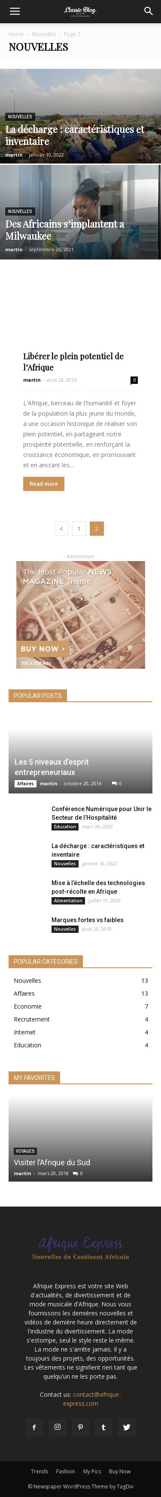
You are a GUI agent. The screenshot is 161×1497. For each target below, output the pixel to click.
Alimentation (68, 901)
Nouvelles (44, 34)
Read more (44, 484)
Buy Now (120, 1471)
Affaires (25, 784)
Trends (39, 1471)
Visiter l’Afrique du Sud (52, 1162)
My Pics (92, 1471)
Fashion (65, 1471)
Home (16, 34)
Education (65, 827)
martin (14, 154)
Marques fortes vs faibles (88, 920)
